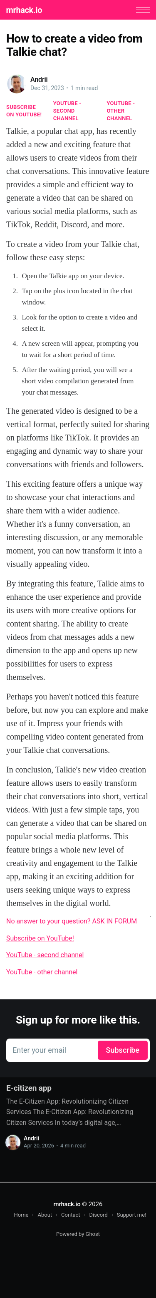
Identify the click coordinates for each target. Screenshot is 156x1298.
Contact (70, 1215)
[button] (143, 10)
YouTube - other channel (121, 110)
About (44, 1215)
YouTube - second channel (67, 110)
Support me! (131, 1215)
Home (21, 1215)
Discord (98, 1215)
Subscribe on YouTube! (24, 111)
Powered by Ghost (78, 1234)
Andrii (39, 79)
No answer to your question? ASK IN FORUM (71, 921)
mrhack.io (24, 10)
